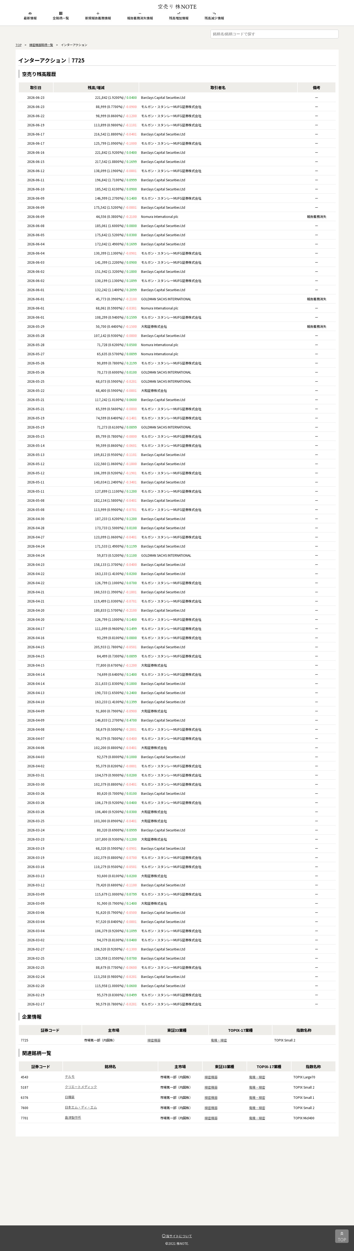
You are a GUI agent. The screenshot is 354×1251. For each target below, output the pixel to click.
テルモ (70, 1076)
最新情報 (30, 16)
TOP (19, 45)
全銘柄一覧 (61, 16)
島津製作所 (73, 1117)
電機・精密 (219, 1040)
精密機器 (154, 1040)
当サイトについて (177, 1235)
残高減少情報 (214, 16)
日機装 (70, 1097)
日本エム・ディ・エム (81, 1107)
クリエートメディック (81, 1086)
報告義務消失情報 (140, 16)
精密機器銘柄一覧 (41, 45)
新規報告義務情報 (98, 16)
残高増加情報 (178, 16)
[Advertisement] (177, 1187)
